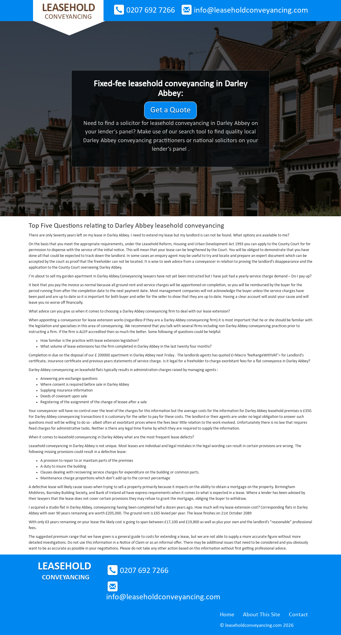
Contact (298, 615)
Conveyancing (68, 11)
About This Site (261, 615)
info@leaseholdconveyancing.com (251, 10)
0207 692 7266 (150, 10)
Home (227, 615)
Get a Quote (170, 110)
